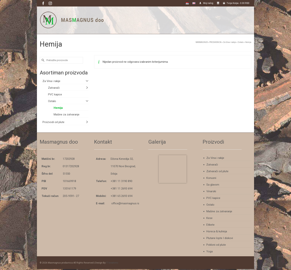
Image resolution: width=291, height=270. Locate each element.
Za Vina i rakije (51, 81)
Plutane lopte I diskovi (219, 238)
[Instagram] (50, 3)
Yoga (209, 251)
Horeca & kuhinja (216, 231)
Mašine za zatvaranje (66, 114)
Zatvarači (54, 87)
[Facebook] (43, 3)
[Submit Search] (42, 60)
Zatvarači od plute (217, 171)
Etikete (210, 224)
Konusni (211, 178)
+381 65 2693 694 (121, 196)
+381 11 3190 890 (121, 181)
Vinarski (211, 191)
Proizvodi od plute (53, 122)
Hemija (58, 107)
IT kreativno (112, 262)
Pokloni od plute (216, 244)
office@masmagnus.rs (125, 203)
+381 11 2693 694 (121, 188)
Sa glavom (212, 184)
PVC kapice (55, 94)
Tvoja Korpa (236, 3)
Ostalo (52, 101)
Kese (209, 218)
